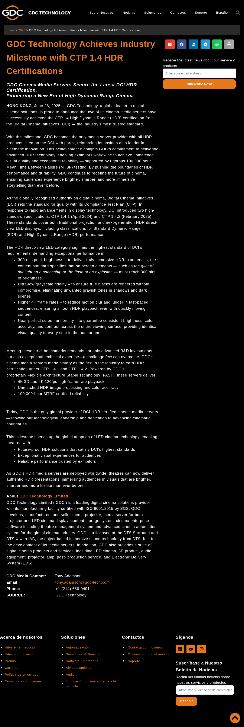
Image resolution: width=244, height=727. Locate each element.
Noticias (129, 12)
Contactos (178, 12)
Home (10, 30)
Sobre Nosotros (101, 12)
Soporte (201, 12)
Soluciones (152, 12)
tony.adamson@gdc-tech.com (82, 582)
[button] (170, 44)
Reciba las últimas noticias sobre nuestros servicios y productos (203, 679)
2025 (22, 30)
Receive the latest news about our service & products (199, 62)
